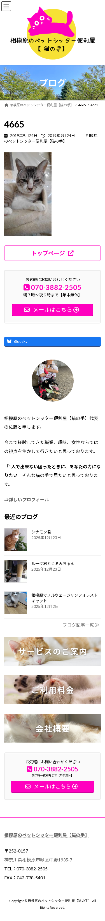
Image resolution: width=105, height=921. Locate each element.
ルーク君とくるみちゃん (52, 563)
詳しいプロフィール (29, 499)
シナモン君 (41, 531)
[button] (52, 253)
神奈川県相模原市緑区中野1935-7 (38, 859)
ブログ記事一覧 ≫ (81, 624)
